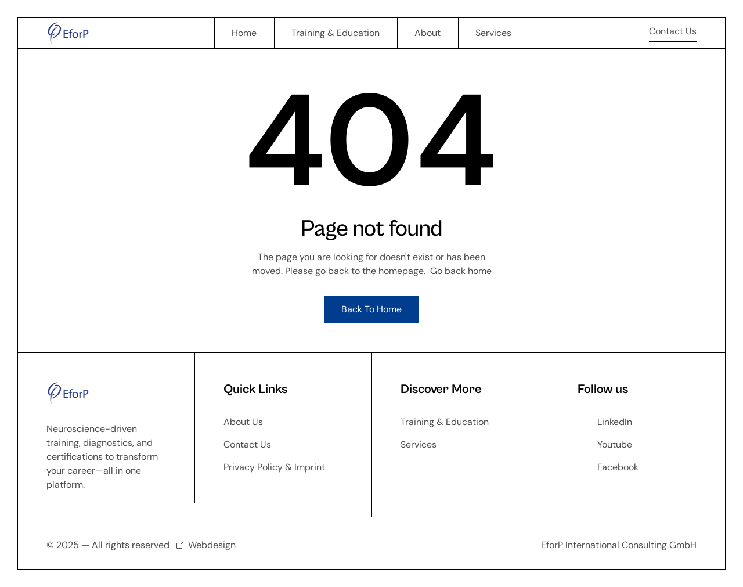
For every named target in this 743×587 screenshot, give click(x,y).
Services (493, 33)
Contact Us (247, 444)
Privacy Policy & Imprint (274, 467)
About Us (243, 422)
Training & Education (335, 33)
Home (244, 33)
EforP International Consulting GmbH (619, 545)
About (427, 33)
